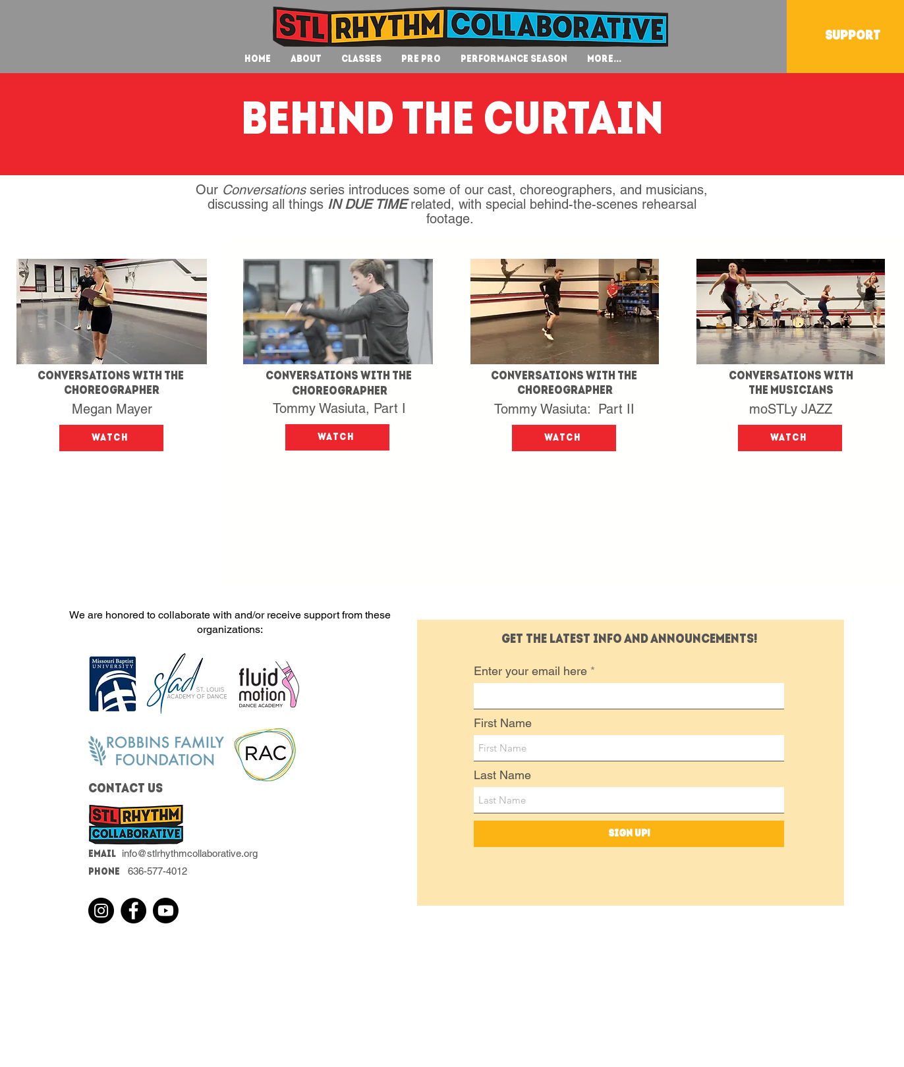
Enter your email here (530, 671)
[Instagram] (101, 910)
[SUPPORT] (853, 36)
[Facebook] (133, 910)
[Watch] (111, 438)
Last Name (502, 775)
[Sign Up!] (629, 834)
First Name (503, 723)
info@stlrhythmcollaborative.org (190, 853)
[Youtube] (166, 910)
